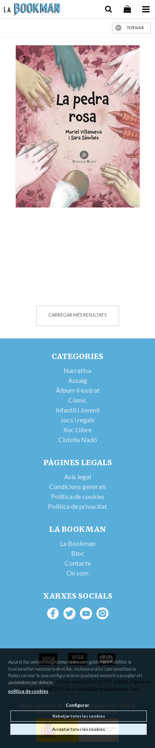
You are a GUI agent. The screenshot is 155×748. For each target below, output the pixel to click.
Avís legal (77, 476)
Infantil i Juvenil (78, 410)
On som (77, 573)
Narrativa (77, 370)
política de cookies (28, 691)
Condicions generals (77, 486)
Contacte (77, 563)
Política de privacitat (77, 506)
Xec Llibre (77, 429)
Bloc (77, 553)
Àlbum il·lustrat (78, 390)
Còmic (77, 400)
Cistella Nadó (77, 439)
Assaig (77, 380)
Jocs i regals (77, 420)
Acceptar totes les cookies (78, 729)
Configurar (77, 705)
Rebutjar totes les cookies (78, 715)
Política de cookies (78, 496)
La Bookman (77, 543)
